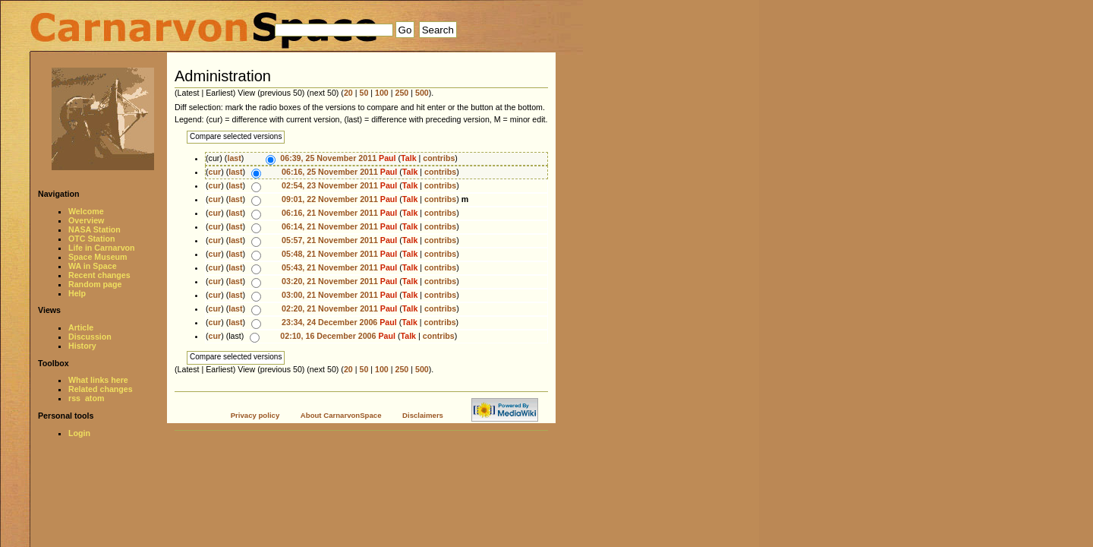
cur (215, 171)
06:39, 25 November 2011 (328, 158)
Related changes (100, 389)
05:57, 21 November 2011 (330, 240)
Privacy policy (255, 415)
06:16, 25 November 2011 (330, 171)
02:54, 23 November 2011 (330, 185)
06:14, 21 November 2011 (330, 226)
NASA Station (94, 229)
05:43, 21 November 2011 (330, 267)
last (234, 158)
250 (402, 92)
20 (348, 92)
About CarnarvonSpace (341, 415)
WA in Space (92, 265)
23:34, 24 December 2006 (329, 322)
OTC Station (91, 238)
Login (79, 433)
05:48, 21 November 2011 (330, 253)
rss (74, 398)
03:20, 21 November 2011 (330, 281)
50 (363, 92)
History (82, 345)
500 (422, 92)
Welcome (86, 211)
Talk (409, 158)
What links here (98, 379)
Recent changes (99, 275)
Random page (94, 284)
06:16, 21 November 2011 (330, 212)
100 (382, 92)
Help (77, 293)
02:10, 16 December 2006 (328, 335)
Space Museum (98, 256)
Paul (387, 158)
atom (94, 398)
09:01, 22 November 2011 (330, 199)
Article (80, 327)
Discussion (90, 336)
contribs (439, 158)
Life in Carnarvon (101, 247)
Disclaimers (422, 415)
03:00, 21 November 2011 (330, 294)
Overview (86, 220)
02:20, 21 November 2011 (330, 308)
